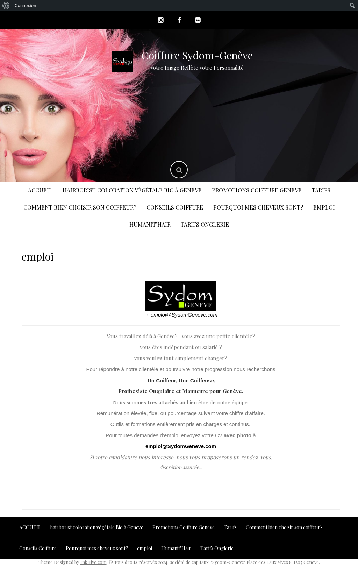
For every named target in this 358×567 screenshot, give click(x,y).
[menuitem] (6, 5)
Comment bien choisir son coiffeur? (79, 207)
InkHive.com (93, 562)
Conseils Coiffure (174, 207)
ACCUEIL (40, 190)
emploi (324, 207)
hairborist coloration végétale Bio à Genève (132, 190)
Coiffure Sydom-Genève (197, 55)
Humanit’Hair (150, 224)
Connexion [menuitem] (25, 5)
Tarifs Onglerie (205, 224)
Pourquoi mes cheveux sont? (258, 207)
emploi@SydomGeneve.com (184, 315)
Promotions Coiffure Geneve (257, 190)
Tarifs (321, 190)
